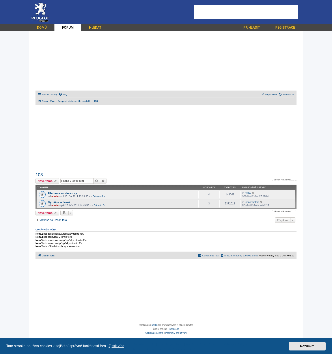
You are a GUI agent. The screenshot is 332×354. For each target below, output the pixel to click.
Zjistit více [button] (116, 346)
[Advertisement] (246, 12)
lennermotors (252, 202)
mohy (248, 193)
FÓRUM (68, 28)
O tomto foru (99, 196)
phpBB (154, 325)
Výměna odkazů (59, 202)
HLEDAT (95, 28)
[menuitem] (63, 94)
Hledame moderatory (62, 193)
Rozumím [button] (307, 346)
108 (39, 174)
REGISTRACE (285, 28)
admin (54, 196)
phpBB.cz (174, 329)
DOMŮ (42, 28)
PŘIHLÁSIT (251, 28)
